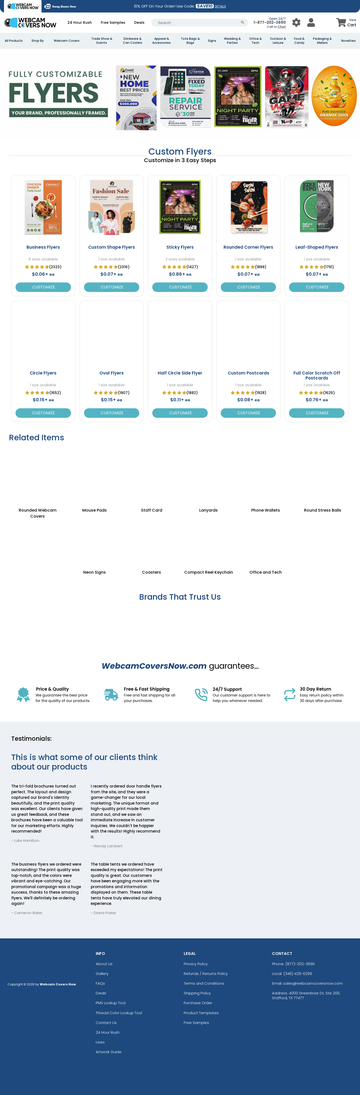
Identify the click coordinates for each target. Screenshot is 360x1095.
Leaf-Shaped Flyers (317, 247)
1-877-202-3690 (270, 22)
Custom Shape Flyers (111, 247)
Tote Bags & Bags (190, 41)
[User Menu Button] (296, 22)
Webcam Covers (67, 41)
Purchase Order (198, 1002)
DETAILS (220, 6)
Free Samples (113, 22)
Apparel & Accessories (161, 41)
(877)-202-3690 (300, 963)
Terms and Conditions (204, 983)
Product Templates (201, 1012)
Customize (43, 287)
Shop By (38, 41)
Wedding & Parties (232, 41)
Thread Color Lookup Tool (119, 1012)
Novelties (348, 41)
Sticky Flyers (180, 247)
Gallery (102, 973)
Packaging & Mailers (322, 41)
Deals (139, 22)
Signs (212, 41)
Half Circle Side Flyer (180, 373)
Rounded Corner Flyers (248, 247)
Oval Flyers (112, 373)
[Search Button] (242, 22)
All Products (14, 41)
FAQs (100, 983)
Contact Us (106, 1022)
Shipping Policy (197, 993)
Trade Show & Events (101, 41)
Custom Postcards (248, 373)
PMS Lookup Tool (111, 1002)
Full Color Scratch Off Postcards (317, 375)
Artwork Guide (109, 1051)
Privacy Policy (196, 963)
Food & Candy (299, 41)
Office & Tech (255, 41)
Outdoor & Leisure (278, 41)
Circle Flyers (43, 373)
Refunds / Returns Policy (206, 973)
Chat (282, 27)
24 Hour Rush (80, 22)
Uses (100, 1042)
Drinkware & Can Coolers (132, 41)
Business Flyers (43, 247)
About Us (104, 963)
